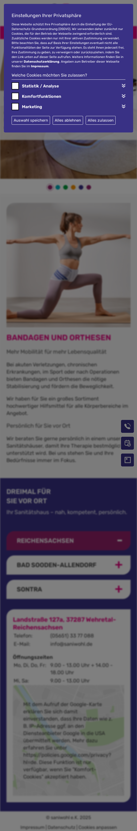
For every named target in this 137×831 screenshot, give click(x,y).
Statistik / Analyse (40, 86)
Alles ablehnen (68, 120)
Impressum (40, 66)
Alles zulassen (101, 120)
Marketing (32, 106)
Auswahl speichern (31, 120)
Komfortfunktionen (41, 96)
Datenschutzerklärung (41, 61)
